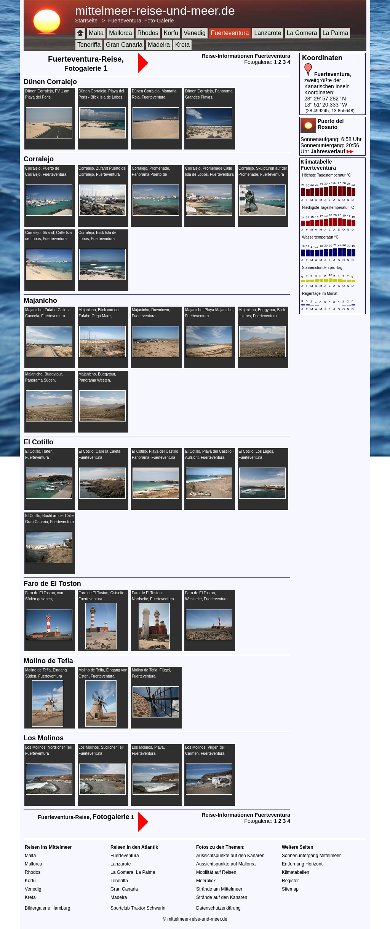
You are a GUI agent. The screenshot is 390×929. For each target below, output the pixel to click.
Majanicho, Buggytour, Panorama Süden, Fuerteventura (44, 380)
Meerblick (206, 880)
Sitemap (290, 889)
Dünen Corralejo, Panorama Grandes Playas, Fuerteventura (209, 97)
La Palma (335, 33)
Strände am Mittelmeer (219, 889)
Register (290, 880)
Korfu (171, 33)
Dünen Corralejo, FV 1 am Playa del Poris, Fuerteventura (47, 97)
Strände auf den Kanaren (221, 897)
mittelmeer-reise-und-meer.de (155, 10)
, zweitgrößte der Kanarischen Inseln (327, 80)
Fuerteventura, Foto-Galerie (141, 20)
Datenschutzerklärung (218, 908)
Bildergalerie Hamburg (47, 908)
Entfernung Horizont (302, 864)
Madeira (159, 44)
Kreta (182, 44)
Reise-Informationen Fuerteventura (245, 56)
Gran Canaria (124, 44)
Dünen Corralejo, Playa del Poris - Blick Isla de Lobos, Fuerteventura (101, 97)
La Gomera (302, 33)
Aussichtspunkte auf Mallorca (226, 864)
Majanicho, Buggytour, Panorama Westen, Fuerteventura (97, 380)
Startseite (86, 20)
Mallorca (120, 33)
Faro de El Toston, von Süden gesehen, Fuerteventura (44, 599)
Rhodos (147, 33)
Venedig (195, 33)
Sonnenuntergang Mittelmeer (311, 855)
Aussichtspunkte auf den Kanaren (230, 855)
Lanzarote (267, 33)
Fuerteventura (230, 33)
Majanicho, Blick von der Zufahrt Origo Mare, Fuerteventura (99, 316)
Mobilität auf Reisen (216, 872)
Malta (96, 33)
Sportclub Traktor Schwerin (137, 908)
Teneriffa (89, 44)
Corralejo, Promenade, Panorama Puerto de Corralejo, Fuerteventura (152, 174)
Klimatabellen (295, 872)
